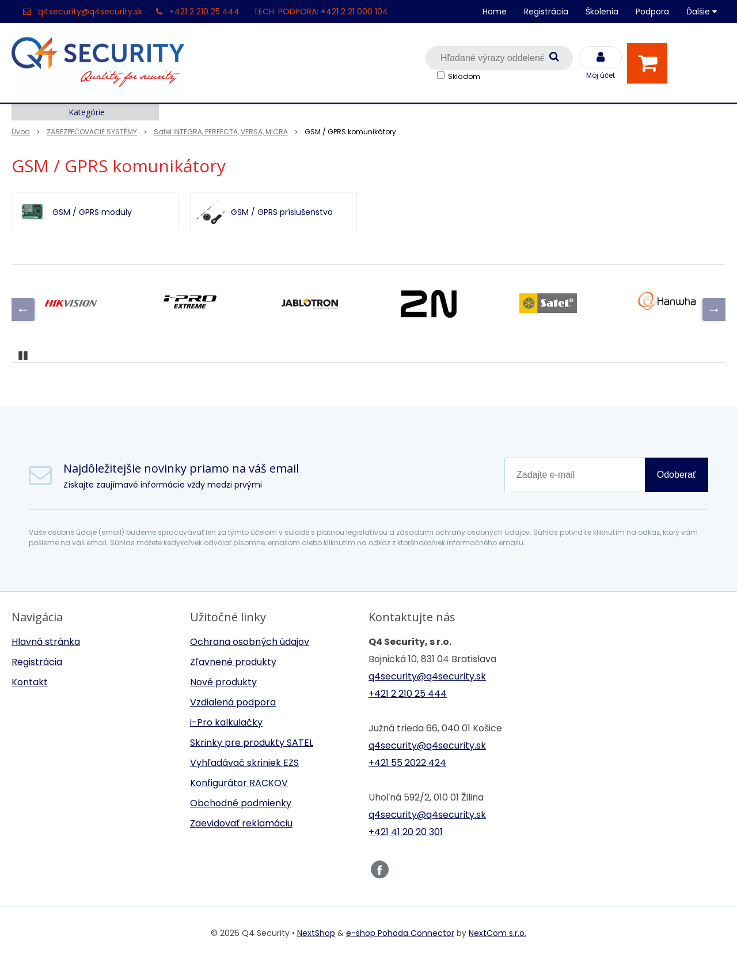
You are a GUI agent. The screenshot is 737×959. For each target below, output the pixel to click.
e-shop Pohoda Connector (400, 933)
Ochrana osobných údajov (249, 641)
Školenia (602, 11)
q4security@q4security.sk (90, 11)
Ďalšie (701, 11)
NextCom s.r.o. (497, 933)
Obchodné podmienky (240, 803)
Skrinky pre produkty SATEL (251, 742)
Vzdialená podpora (233, 702)
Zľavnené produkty (233, 662)
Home (495, 11)
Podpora (652, 11)
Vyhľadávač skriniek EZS (244, 762)
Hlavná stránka (46, 641)
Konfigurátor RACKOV (239, 783)
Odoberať (676, 475)
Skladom (464, 76)
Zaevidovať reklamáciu (241, 823)
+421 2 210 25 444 (204, 11)
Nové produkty (223, 682)
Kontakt (30, 682)
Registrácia (546, 11)
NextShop (316, 933)
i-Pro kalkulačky (226, 722)
